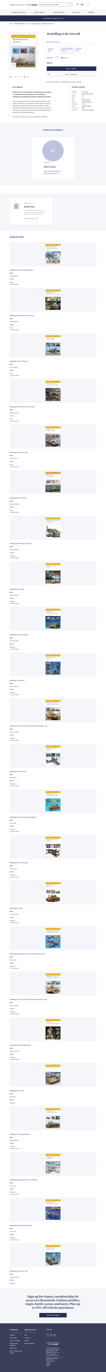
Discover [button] (76, 12)
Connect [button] (91, 12)
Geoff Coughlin (14, 367)
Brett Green (50, 166)
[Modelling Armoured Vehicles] (53, 619)
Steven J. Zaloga (14, 732)
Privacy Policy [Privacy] (13, 1338)
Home (11, 23)
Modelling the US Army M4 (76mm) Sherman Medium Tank (28, 726)
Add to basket (71, 68)
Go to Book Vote (29, 218)
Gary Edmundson (14, 549)
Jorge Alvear (13, 1097)
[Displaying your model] (53, 573)
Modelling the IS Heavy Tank (19, 452)
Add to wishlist (71, 74)
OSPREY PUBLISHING (19, 23)
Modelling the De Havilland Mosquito (21, 270)
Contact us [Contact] (27, 1338)
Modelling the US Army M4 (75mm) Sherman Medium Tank (28, 999)
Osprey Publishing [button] (18, 12)
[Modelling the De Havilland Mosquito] (53, 254)
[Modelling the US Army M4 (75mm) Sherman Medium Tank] (53, 983)
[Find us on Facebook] (48, 1335)
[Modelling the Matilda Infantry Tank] (53, 300)
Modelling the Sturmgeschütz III (20, 1134)
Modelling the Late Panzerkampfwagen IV (23, 817)
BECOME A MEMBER (53, 1315)
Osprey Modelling (35, 23)
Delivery (27, 1341)
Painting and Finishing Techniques (21, 543)
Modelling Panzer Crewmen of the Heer (22, 407)
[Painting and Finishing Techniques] (53, 527)
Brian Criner (13, 1231)
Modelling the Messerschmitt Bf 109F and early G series (27, 954)
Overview (12, 1335)
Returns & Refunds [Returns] (29, 1343)
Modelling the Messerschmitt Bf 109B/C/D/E (23, 1180)
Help (26, 1335)
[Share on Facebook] (16, 77)
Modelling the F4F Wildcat (18, 771)
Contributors (58, 12)
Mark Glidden (13, 777)
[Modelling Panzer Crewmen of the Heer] (53, 391)
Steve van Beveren (14, 1277)
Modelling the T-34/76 (17, 1091)
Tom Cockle (13, 823)
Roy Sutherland (14, 276)
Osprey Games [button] (39, 12)
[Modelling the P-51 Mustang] (53, 847)
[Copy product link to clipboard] (27, 77)
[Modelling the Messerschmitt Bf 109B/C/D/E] (53, 1164)
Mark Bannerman (14, 321)
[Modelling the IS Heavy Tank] (53, 436)
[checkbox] (53, 50)
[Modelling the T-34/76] (53, 1075)
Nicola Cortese (13, 458)
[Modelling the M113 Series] (53, 482)
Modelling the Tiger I (16, 908)
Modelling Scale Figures (17, 680)
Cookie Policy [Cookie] (13, 1348)
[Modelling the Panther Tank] (53, 1255)
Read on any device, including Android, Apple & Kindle (64, 82)
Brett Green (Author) (53, 42)
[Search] (70, 4)
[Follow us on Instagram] (51, 1335)
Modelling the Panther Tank (19, 1271)
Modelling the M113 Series (18, 498)
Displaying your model (17, 589)
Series (27, 23)
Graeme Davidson (14, 504)
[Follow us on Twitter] (54, 1335)
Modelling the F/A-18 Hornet (19, 361)
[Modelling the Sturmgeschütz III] (53, 1118)
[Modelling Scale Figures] (53, 664)
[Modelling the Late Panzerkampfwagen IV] (53, 801)
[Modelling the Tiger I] (53, 892)
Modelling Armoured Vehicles (19, 635)
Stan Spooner (13, 869)
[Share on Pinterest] (21, 77)
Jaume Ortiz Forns (14, 1051)
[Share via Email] (24, 77)
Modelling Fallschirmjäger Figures (20, 1045)
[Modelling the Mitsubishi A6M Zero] (53, 1209)
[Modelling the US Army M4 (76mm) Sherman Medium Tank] (53, 710)
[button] (82, 4)
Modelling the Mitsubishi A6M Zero (21, 1225)
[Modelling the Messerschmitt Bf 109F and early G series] (53, 938)
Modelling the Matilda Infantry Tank (21, 315)
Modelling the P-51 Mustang (19, 863)
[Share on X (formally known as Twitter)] (18, 77)
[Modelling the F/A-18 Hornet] (53, 345)
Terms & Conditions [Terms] (15, 1341)
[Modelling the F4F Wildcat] (53, 755)
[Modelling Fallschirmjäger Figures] (53, 1029)
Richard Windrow (14, 595)
